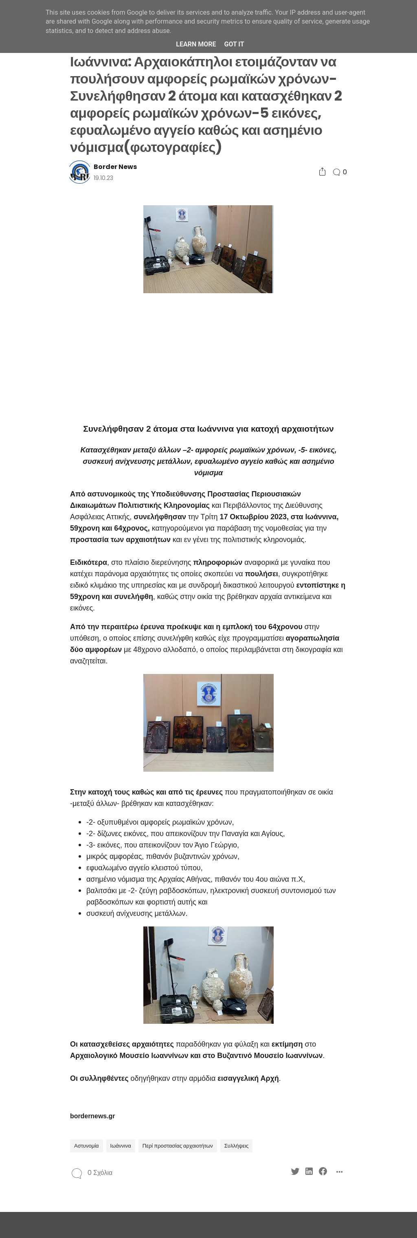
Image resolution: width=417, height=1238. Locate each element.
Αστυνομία (86, 1146)
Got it (234, 44)
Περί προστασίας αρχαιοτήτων (178, 1146)
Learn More (196, 44)
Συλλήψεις (236, 1146)
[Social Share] (322, 172)
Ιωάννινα (120, 1146)
